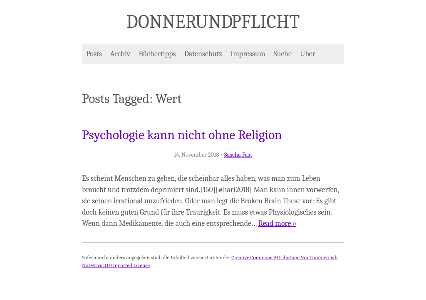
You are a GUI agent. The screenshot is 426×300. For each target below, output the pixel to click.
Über (307, 54)
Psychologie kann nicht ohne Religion (182, 135)
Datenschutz (203, 54)
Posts (94, 54)
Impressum (247, 54)
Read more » (277, 223)
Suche (283, 54)
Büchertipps (157, 54)
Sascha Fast (238, 154)
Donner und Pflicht (213, 21)
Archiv (120, 54)
